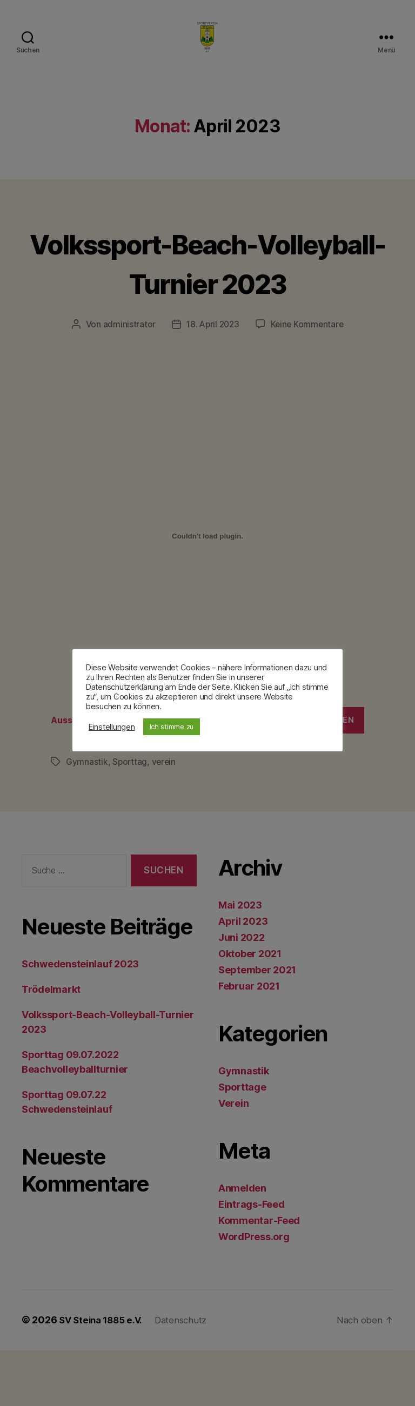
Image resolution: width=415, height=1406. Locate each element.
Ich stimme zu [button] (172, 726)
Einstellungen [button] (112, 727)
